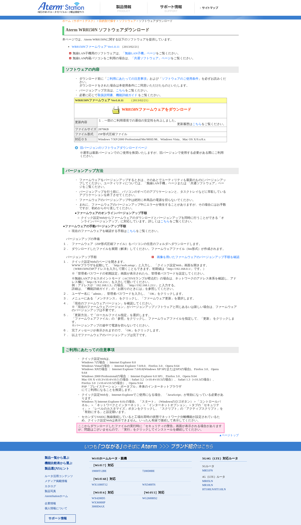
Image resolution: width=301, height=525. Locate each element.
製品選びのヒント (57, 468)
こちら (120, 90)
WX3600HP (98, 502)
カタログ (50, 486)
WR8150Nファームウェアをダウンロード (151, 109)
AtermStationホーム (56, 496)
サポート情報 (57, 518)
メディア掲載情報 (56, 481)
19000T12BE (99, 471)
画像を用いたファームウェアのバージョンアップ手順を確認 (198, 257)
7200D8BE (148, 471)
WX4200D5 (98, 498)
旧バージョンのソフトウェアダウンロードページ (113, 147)
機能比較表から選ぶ (58, 463)
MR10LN (207, 485)
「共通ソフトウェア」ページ (151, 58)
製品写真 (50, 491)
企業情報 (50, 503)
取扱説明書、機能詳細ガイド (117, 95)
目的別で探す (107, 21)
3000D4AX (98, 506)
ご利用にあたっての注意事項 (127, 78)
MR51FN (207, 470)
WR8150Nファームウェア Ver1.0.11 (95, 46)
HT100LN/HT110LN (214, 489)
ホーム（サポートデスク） (79, 21)
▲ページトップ (229, 435)
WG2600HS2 (149, 498)
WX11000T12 (99, 484)
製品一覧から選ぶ (57, 457)
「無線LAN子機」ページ (139, 53)
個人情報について (56, 508)
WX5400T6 (148, 484)
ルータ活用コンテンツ (59, 476)
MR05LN (207, 481)
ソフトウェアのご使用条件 (180, 78)
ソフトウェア (127, 21)
